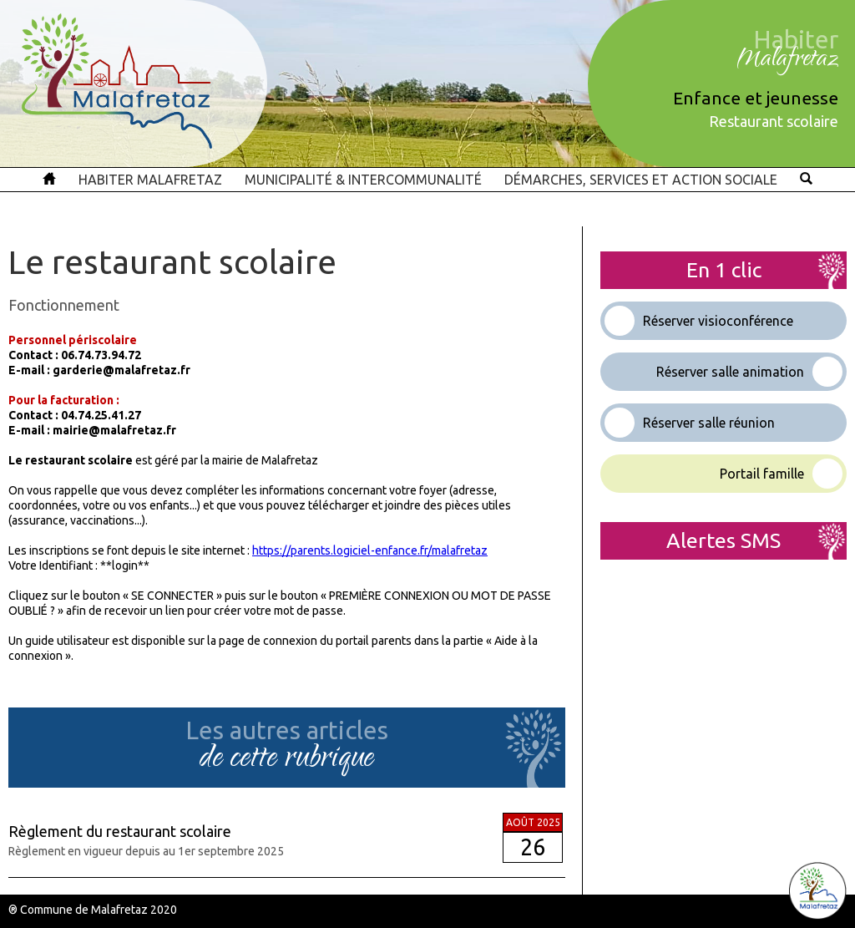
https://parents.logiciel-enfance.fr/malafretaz (370, 550)
